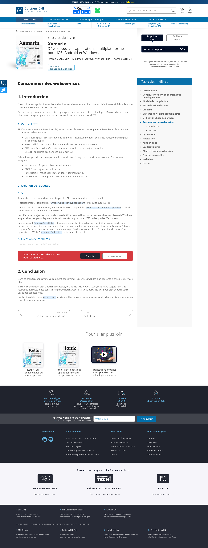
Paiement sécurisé (119, 442)
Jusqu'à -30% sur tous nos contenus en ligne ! (104, 2)
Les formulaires (151, 147)
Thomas (122, 58)
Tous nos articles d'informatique (81, 438)
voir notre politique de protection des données (74, 420)
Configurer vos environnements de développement (162, 96)
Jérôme (59, 58)
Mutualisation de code (155, 105)
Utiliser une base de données (52, 316)
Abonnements (153, 446)
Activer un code (118, 450)
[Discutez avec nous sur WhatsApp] (97, 10)
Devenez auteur (154, 454)
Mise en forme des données (158, 151)
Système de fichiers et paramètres (161, 113)
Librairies (151, 438)
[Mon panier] (182, 10)
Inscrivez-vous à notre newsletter (72, 419)
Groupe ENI (111, 509)
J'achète (90, 256)
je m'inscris (146, 419)
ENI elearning (112, 530)
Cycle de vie (90, 316)
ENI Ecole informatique (73, 509)
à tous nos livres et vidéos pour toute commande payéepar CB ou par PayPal (86, 403)
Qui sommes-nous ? (75, 442)
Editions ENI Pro (69, 530)
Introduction (150, 90)
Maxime (82, 58)
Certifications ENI (158, 530)
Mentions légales (73, 446)
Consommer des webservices (158, 122)
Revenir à (61, 67)
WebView (148, 159)
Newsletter (152, 442)
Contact (114, 454)
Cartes (146, 163)
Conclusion (153, 130)
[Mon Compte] (189, 10)
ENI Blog (22, 509)
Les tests (147, 109)
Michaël (103, 58)
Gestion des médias (153, 155)
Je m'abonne (115, 256)
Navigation (149, 138)
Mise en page (150, 142)
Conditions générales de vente (80, 450)
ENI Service (23, 530)
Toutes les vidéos (155, 450)
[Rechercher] (173, 10)
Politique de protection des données (83, 454)
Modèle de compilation (155, 101)
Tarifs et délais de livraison (123, 446)
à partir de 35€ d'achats (121, 402)
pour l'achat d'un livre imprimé (52, 402)
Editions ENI (31, 10)
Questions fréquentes (121, 438)
